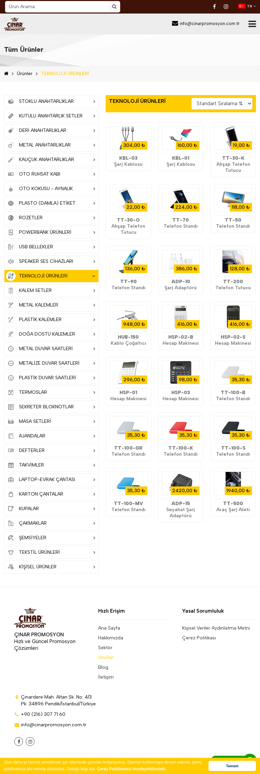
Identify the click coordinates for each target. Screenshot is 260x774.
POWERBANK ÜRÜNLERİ (50, 232)
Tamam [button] (232, 766)
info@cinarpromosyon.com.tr (206, 23)
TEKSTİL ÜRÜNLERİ (50, 552)
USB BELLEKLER (50, 247)
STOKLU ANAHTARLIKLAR (50, 101)
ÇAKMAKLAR (50, 523)
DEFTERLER (50, 450)
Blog (103, 667)
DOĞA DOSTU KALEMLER (50, 334)
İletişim (106, 677)
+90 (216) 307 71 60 (39, 714)
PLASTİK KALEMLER (50, 319)
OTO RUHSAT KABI (50, 174)
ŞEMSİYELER (50, 538)
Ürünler (24, 73)
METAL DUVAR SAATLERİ (50, 349)
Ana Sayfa (109, 628)
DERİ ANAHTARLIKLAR (50, 130)
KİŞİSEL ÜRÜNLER (50, 567)
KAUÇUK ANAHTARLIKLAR (50, 159)
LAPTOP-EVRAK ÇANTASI (50, 479)
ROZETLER (50, 218)
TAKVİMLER (50, 465)
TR (247, 6)
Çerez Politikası (199, 638)
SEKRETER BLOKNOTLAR (50, 407)
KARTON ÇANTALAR (50, 494)
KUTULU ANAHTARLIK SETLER (50, 116)
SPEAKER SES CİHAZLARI (50, 261)
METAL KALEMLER (50, 305)
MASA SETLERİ (50, 421)
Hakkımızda (110, 638)
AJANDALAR (50, 436)
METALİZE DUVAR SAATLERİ (50, 363)
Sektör (105, 648)
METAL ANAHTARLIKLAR (50, 145)
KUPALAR (50, 509)
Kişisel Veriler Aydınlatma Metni (216, 628)
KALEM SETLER (50, 290)
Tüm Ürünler (23, 49)
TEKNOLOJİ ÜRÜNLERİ (65, 73)
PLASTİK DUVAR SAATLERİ (50, 378)
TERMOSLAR (50, 392)
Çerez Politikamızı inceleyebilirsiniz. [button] (132, 769)
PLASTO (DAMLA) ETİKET (50, 203)
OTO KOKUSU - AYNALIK (50, 189)
